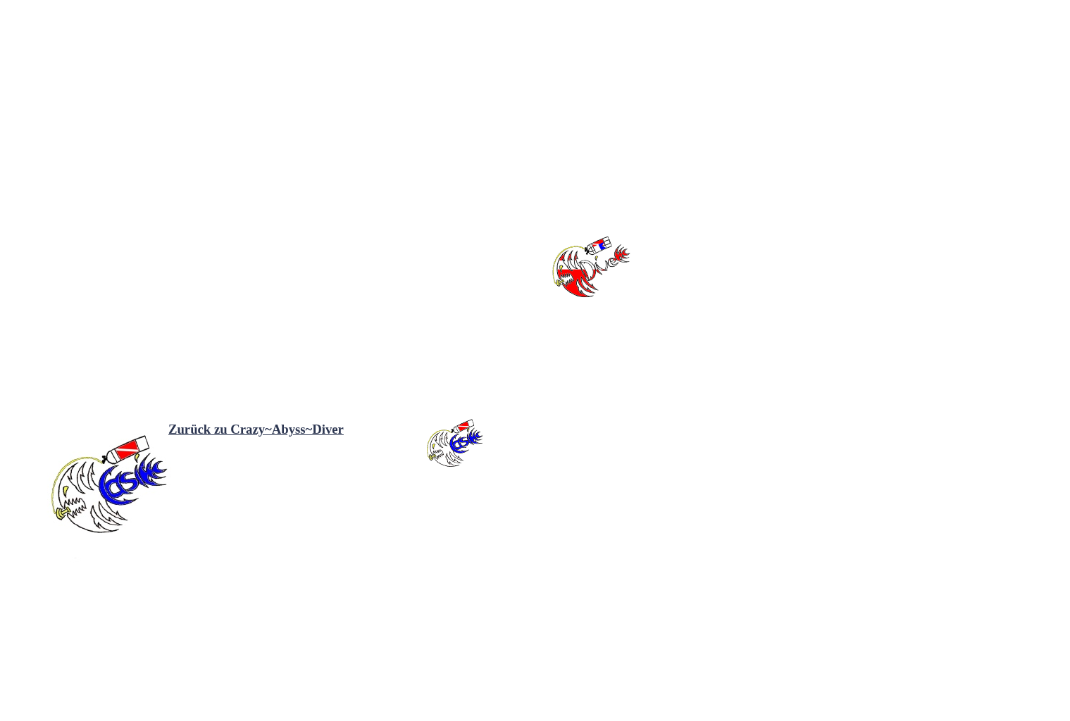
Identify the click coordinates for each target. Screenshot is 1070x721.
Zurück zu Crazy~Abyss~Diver (256, 429)
